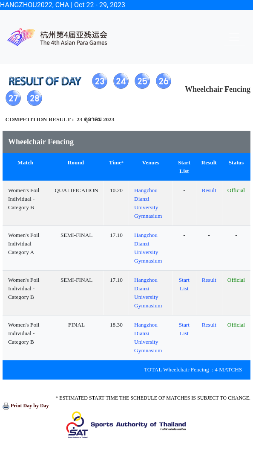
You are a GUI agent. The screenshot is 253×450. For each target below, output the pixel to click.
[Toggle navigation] (234, 37)
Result (209, 190)
